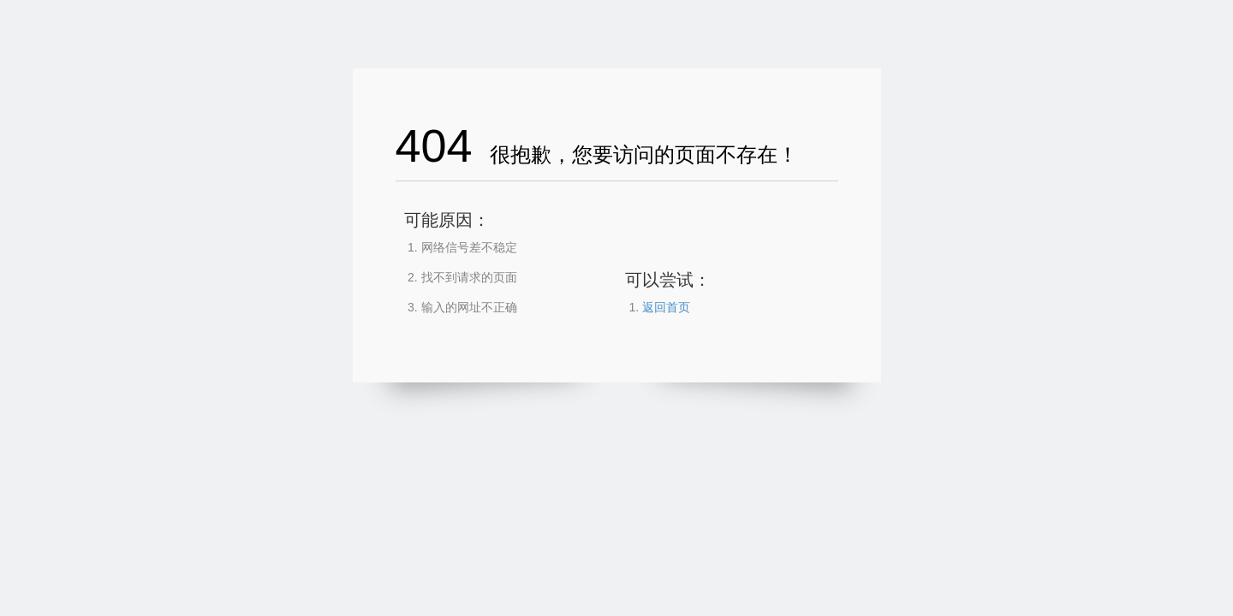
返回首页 (666, 307)
